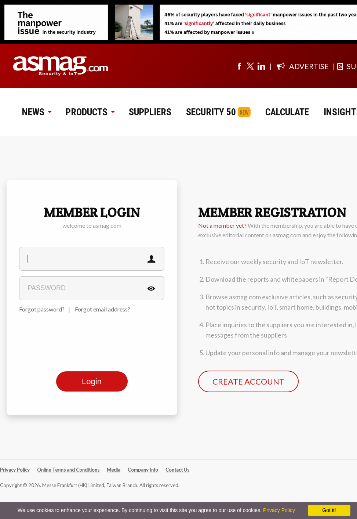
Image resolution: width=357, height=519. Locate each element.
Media (113, 470)
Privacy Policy (15, 470)
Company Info (143, 470)
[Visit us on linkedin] (261, 66)
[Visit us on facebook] (239, 66)
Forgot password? (42, 309)
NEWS (36, 112)
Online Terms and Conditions (68, 470)
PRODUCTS (90, 112)
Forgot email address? (102, 309)
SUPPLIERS (150, 112)
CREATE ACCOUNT (248, 381)
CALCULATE (287, 112)
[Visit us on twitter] (250, 66)
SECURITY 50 (211, 112)
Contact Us (177, 470)
